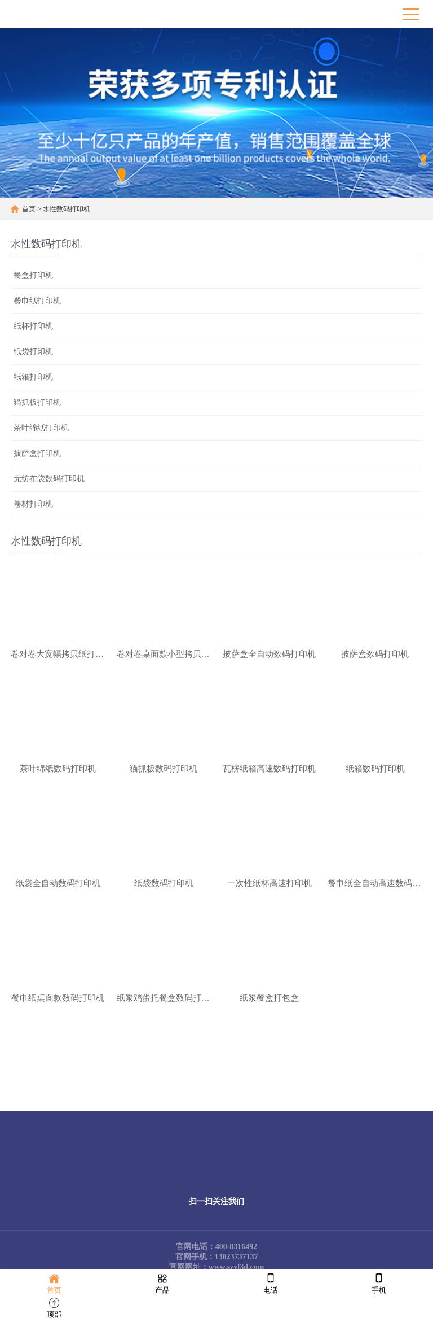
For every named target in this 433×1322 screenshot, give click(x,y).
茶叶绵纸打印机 (41, 428)
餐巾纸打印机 (37, 300)
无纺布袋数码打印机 (49, 478)
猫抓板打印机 (37, 402)
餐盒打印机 (33, 275)
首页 (29, 209)
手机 (379, 1282)
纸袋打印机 (33, 351)
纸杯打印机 (33, 326)
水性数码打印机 (66, 209)
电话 (270, 1282)
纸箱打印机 (33, 377)
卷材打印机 (33, 504)
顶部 (54, 1307)
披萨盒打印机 (37, 453)
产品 (162, 1282)
